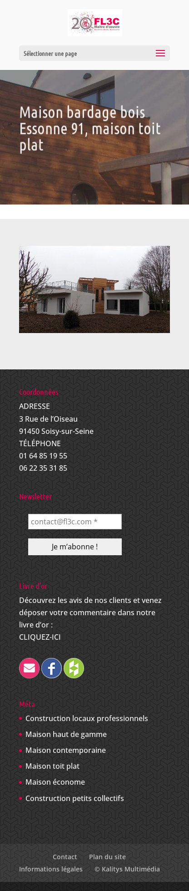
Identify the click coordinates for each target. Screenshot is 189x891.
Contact (65, 856)
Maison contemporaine (65, 750)
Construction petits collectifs (74, 798)
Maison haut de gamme (66, 734)
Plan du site (107, 856)
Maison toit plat (52, 766)
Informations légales (51, 869)
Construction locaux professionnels (86, 718)
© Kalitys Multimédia (127, 869)
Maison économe (55, 782)
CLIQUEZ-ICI (40, 637)
